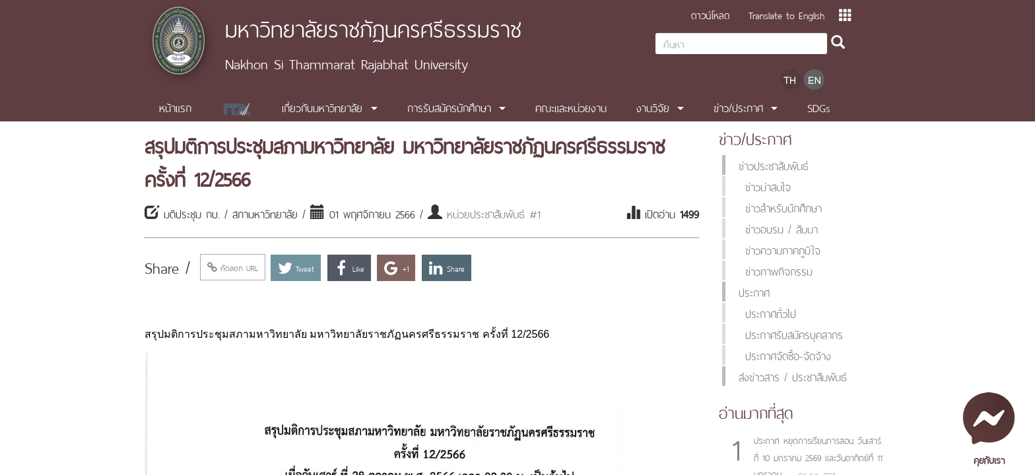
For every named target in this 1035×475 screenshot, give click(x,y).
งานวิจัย (652, 107)
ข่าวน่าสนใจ (768, 186)
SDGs (818, 107)
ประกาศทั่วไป (770, 313)
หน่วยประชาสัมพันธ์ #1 (494, 213)
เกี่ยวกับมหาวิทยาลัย (322, 107)
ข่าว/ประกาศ (738, 107)
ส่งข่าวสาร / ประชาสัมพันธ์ (793, 376)
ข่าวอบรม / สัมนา (781, 228)
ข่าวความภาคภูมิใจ (782, 249)
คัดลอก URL (232, 267)
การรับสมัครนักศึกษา (449, 107)
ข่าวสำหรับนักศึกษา (783, 207)
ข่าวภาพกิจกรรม (779, 270)
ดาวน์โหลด (710, 14)
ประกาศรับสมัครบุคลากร (794, 334)
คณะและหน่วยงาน (571, 107)
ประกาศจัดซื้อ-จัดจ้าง (788, 355)
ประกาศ (754, 291)
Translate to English (786, 14)
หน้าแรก (175, 107)
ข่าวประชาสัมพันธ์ (774, 165)
